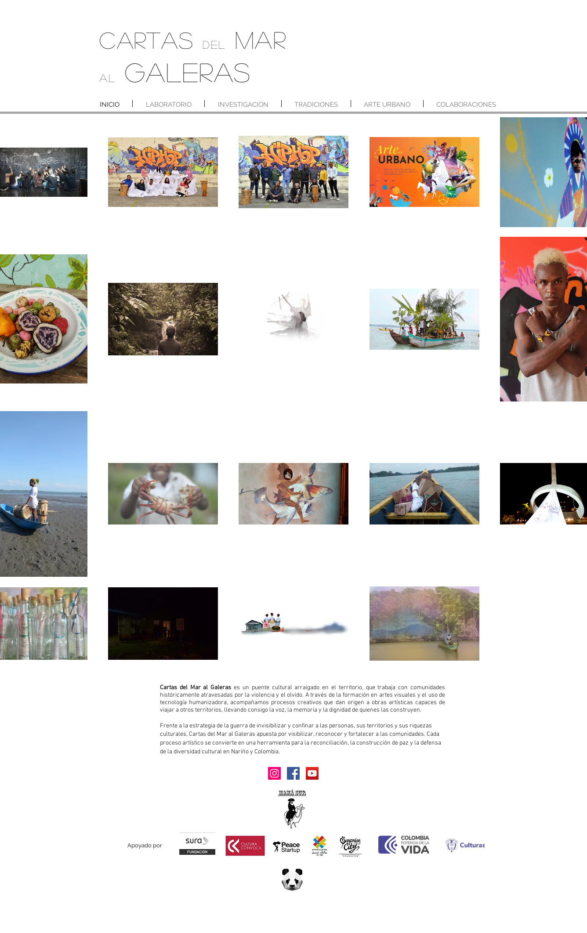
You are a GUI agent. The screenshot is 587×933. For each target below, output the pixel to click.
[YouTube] (312, 773)
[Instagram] (274, 773)
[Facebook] (293, 773)
